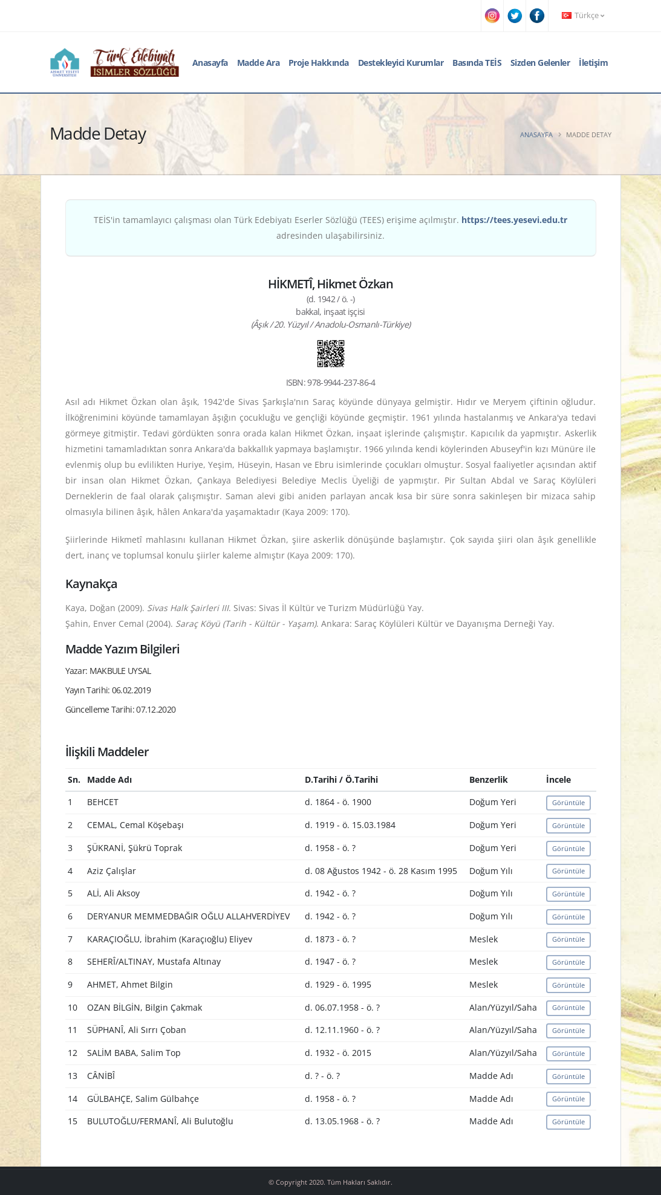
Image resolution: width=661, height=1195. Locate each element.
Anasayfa (210, 62)
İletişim (593, 62)
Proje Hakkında (318, 62)
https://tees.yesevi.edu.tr (514, 219)
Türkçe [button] (583, 15)
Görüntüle (568, 802)
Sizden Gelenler (540, 62)
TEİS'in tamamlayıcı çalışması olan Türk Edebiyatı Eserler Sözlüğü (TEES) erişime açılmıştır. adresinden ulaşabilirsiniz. (330, 227)
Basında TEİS (476, 62)
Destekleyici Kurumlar (401, 62)
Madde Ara (258, 62)
